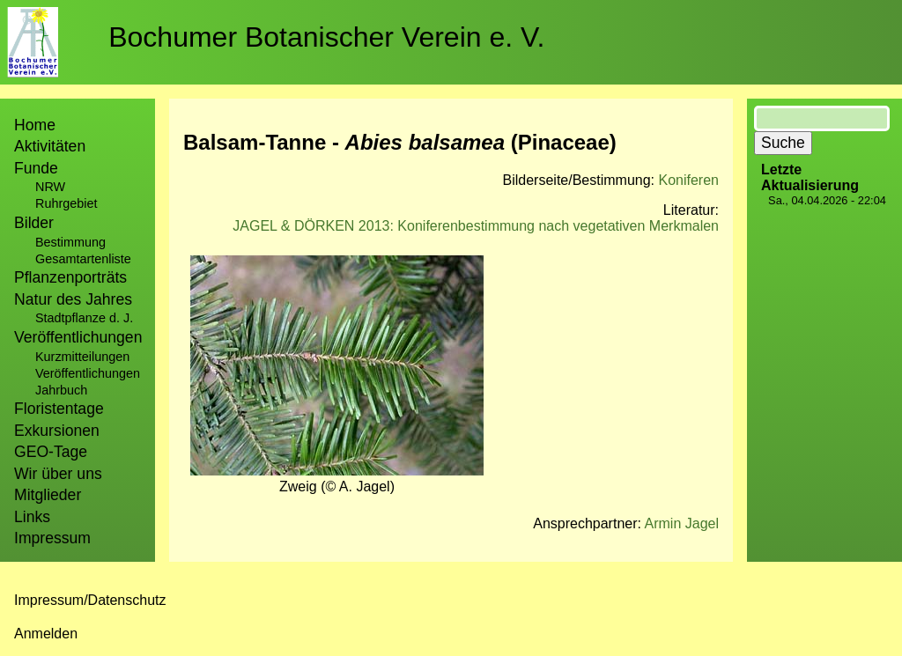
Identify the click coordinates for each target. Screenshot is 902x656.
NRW (50, 187)
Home (34, 125)
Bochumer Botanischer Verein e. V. (326, 37)
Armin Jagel (682, 523)
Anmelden (46, 633)
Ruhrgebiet (66, 203)
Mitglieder (47, 495)
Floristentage (59, 408)
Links (32, 517)
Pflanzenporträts (70, 277)
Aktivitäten (49, 146)
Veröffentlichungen (87, 373)
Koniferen (689, 180)
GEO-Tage (50, 452)
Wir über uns (58, 474)
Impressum (52, 538)
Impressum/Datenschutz (90, 600)
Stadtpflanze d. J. (84, 318)
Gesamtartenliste (83, 259)
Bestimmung (70, 242)
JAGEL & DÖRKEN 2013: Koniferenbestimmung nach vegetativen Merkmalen (476, 225)
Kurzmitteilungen (82, 357)
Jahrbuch (61, 390)
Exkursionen (57, 430)
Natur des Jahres (73, 299)
